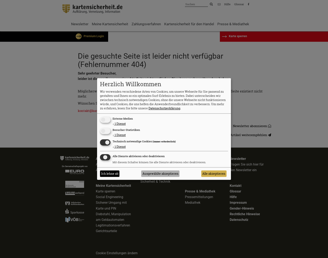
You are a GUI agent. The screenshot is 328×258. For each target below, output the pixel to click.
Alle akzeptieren (213, 174)
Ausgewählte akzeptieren (160, 174)
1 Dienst (119, 124)
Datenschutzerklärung (164, 108)
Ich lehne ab (109, 174)
